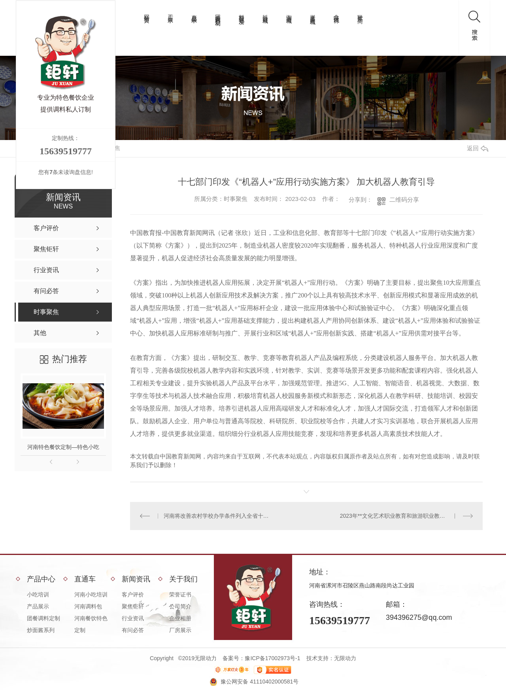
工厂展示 (170, 12)
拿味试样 (336, 12)
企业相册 (180, 618)
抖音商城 (265, 12)
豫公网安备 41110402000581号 (259, 681)
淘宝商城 (289, 12)
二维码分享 (404, 199)
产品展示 (194, 12)
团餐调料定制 (218, 13)
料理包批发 (241, 13)
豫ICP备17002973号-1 (272, 658)
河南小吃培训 (91, 594)
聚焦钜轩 (133, 606)
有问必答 (133, 630)
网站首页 (146, 12)
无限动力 (345, 658)
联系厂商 (360, 12)
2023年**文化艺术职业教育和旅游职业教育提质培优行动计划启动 (406, 516)
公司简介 (180, 606)
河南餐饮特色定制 (91, 624)
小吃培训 (38, 594)
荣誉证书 (180, 594)
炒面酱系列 (41, 630)
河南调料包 (88, 606)
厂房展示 (180, 630)
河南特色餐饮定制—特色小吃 (63, 447)
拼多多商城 (313, 13)
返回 (477, 148)
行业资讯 (133, 618)
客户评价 (133, 594)
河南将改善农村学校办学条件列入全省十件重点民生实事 (218, 516)
